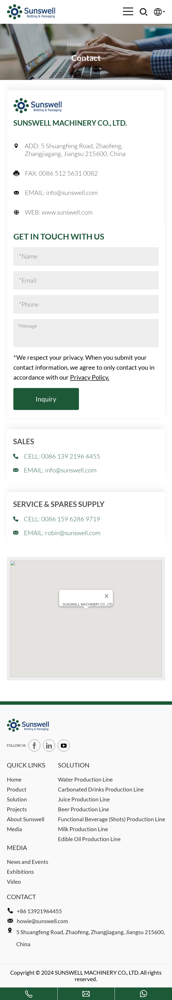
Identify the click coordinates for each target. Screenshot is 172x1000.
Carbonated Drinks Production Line (101, 789)
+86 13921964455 (39, 911)
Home (14, 779)
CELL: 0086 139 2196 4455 (62, 490)
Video (14, 881)
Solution (17, 799)
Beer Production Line (83, 809)
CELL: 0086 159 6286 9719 (62, 553)
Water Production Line (85, 779)
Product (16, 789)
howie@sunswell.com (42, 921)
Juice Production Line (84, 799)
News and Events (27, 861)
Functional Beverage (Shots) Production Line (111, 819)
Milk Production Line (83, 829)
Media (14, 829)
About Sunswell (25, 819)
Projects (17, 809)
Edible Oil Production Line (89, 839)
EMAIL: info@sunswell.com (60, 504)
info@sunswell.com (72, 192)
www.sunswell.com (67, 212)
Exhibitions (20, 871)
